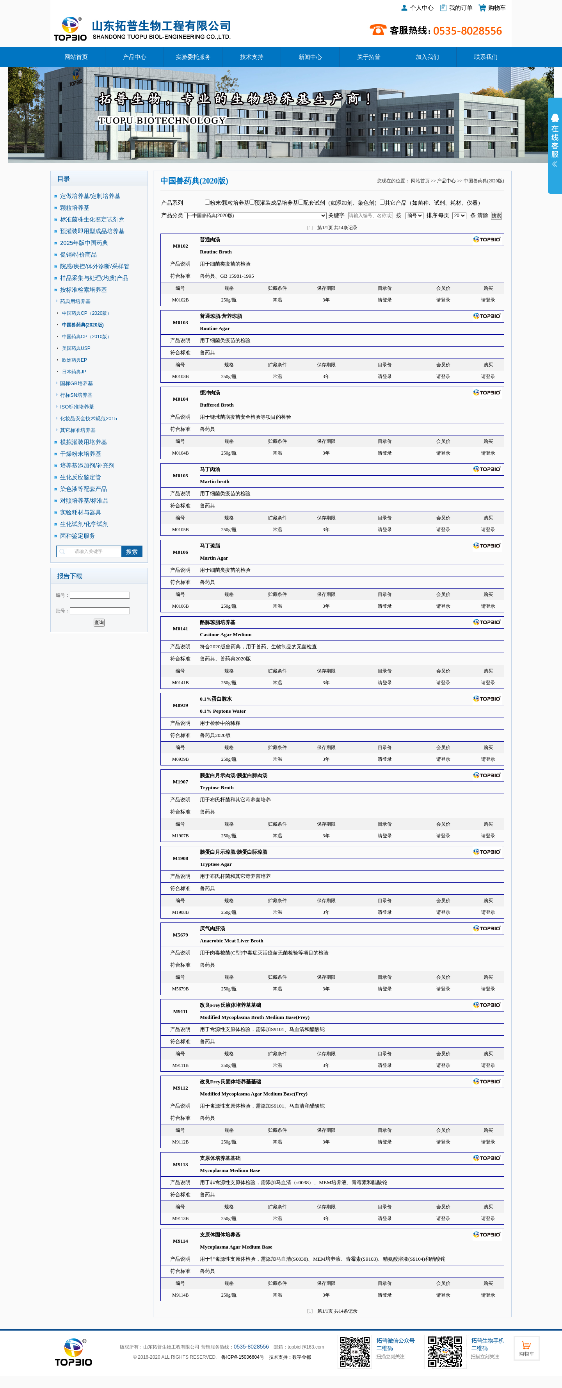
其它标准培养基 (78, 430)
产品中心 (134, 57)
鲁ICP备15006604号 (242, 1357)
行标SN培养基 (76, 395)
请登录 (385, 300)
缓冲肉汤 (210, 393)
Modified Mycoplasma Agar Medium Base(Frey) (254, 1094)
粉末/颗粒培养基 (230, 203)
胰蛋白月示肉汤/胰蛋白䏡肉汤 (233, 775)
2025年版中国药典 (85, 242)
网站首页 (76, 57)
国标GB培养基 (76, 383)
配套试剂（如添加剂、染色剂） (341, 203)
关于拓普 (369, 57)
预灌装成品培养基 (276, 203)
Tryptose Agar (216, 864)
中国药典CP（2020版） (87, 313)
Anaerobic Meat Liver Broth (231, 941)
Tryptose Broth (217, 787)
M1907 (180, 782)
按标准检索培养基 (83, 289)
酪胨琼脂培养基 (217, 622)
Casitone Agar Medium (225, 634)
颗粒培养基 (74, 207)
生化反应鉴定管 (80, 477)
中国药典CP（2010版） (87, 336)
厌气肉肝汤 (212, 928)
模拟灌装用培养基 (83, 442)
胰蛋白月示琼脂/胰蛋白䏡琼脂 (233, 852)
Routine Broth (216, 252)
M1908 (180, 858)
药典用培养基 (75, 301)
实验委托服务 (193, 57)
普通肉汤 (210, 240)
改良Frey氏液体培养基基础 (230, 1005)
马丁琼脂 (210, 546)
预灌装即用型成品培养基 (92, 231)
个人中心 (422, 7)
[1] (310, 227)
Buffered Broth (217, 405)
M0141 (180, 629)
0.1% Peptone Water (223, 711)
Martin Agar (214, 558)
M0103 (180, 322)
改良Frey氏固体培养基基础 (230, 1082)
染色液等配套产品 (83, 488)
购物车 (497, 7)
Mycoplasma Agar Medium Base (236, 1247)
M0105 (180, 475)
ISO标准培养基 (77, 407)
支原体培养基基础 (220, 1158)
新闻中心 (310, 57)
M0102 (180, 246)
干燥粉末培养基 (80, 453)
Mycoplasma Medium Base (230, 1170)
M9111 (180, 1011)
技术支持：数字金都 (290, 1357)
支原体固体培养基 (220, 1235)
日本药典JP (74, 372)
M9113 (180, 1164)
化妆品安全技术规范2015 (88, 418)
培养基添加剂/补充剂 (87, 465)
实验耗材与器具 (80, 512)
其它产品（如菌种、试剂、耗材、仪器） (434, 203)
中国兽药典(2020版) (83, 325)
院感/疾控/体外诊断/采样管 (95, 266)
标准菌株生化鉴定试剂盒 (92, 219)
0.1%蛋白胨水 (216, 699)
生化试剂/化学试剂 (84, 524)
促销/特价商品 (78, 254)
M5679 (180, 935)
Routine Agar (215, 328)
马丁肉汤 (210, 469)
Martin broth (214, 481)
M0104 (180, 399)
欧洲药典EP (74, 360)
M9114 (180, 1241)
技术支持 (251, 57)
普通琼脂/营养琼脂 (221, 316)
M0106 (180, 552)
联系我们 (486, 57)
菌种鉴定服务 (77, 535)
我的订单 (461, 7)
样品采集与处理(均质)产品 (94, 278)
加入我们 (427, 57)
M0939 (180, 705)
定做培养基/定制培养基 (91, 196)
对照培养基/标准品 (84, 500)
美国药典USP (76, 348)
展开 (555, 145)
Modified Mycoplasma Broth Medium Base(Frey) (254, 1017)
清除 (482, 215)
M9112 (180, 1088)
